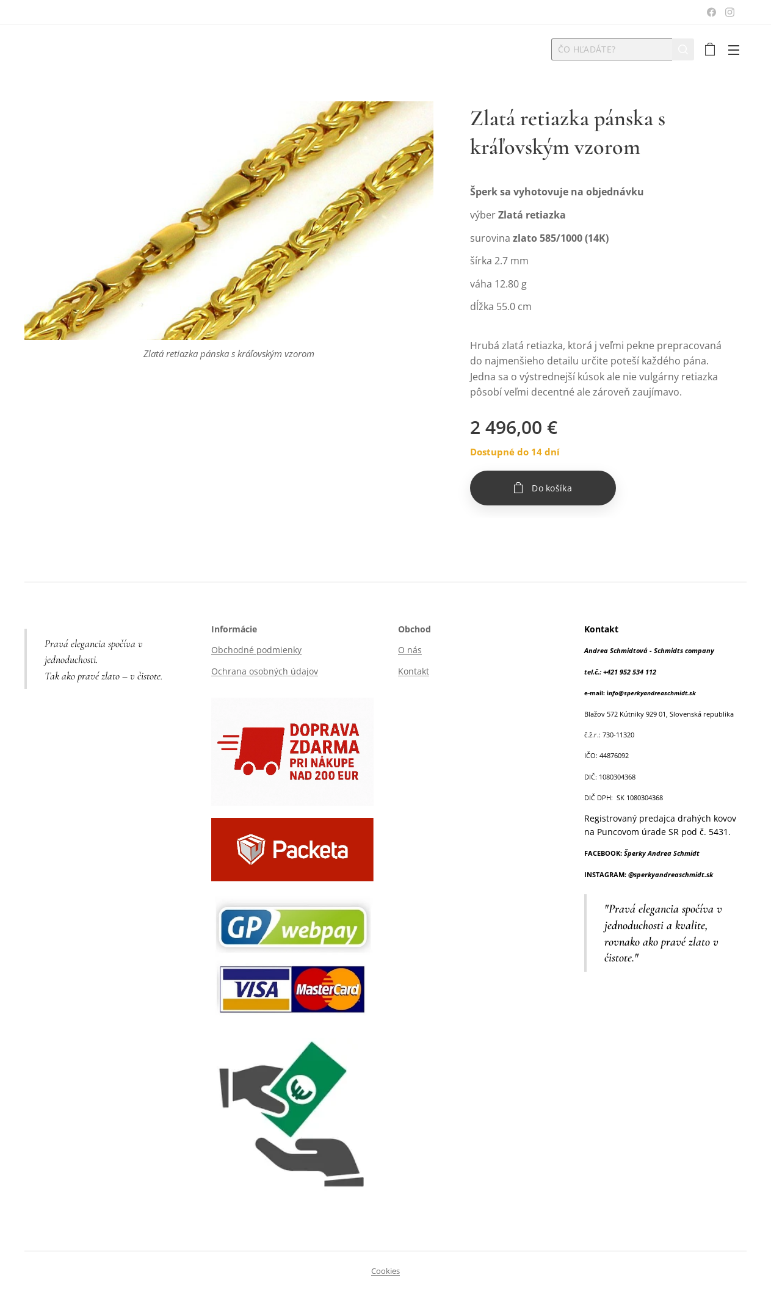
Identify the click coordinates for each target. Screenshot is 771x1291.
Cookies (385, 1270)
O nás (410, 650)
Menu (733, 50)
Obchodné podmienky (256, 650)
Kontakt (413, 670)
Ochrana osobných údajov (264, 670)
